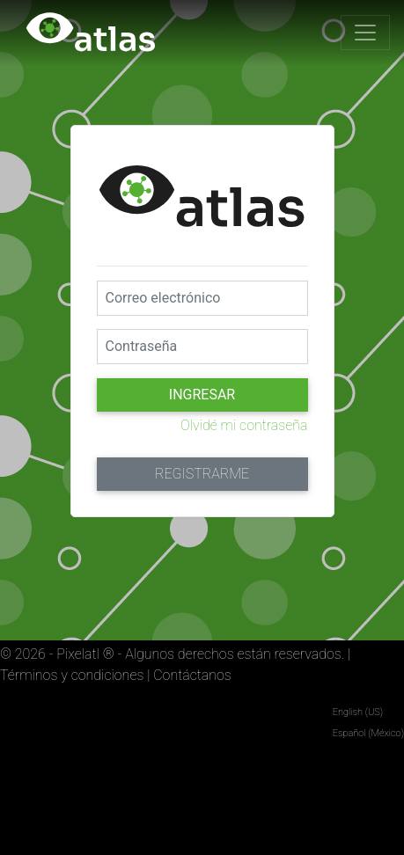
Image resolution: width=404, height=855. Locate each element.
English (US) (358, 712)
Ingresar (202, 394)
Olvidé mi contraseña (243, 425)
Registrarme (202, 473)
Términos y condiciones (71, 675)
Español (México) (368, 733)
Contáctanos (192, 675)
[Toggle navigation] (365, 32)
